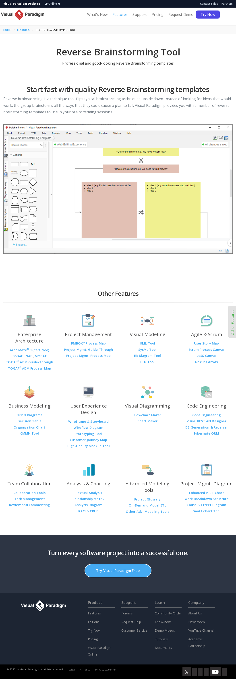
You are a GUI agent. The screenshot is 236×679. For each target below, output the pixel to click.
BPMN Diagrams (29, 415)
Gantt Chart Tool (207, 511)
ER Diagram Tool (147, 355)
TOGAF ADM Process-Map (29, 368)
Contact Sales (209, 4)
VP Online (52, 4)
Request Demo (180, 14)
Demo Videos (165, 630)
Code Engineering (206, 415)
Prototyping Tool (88, 434)
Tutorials (161, 639)
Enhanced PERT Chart (206, 493)
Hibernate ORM (206, 433)
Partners (227, 4)
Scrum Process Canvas (206, 349)
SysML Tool (147, 349)
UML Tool (147, 343)
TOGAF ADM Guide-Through (29, 362)
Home (7, 30)
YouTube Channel (201, 630)
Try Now (208, 14)
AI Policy (85, 669)
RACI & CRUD (88, 511)
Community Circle (168, 613)
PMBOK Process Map (88, 343)
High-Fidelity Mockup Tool (88, 446)
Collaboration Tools (30, 493)
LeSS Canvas (207, 355)
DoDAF (18, 356)
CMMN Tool (29, 433)
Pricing (158, 14)
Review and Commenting (29, 505)
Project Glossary (147, 499)
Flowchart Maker (147, 415)
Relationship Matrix (88, 499)
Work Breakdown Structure (206, 499)
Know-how (163, 622)
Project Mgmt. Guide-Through (88, 349)
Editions (93, 622)
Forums (127, 613)
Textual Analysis (88, 493)
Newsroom (196, 622)
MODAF (41, 356)
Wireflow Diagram (88, 427)
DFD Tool (147, 362)
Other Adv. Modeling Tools (147, 511)
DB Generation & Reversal (206, 427)
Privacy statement (106, 669)
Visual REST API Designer (206, 421)
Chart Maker (147, 421)
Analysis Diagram (89, 505)
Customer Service (134, 630)
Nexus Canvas (206, 362)
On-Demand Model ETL (147, 505)
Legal (71, 669)
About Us (195, 613)
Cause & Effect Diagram (206, 505)
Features (120, 14)
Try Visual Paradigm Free (118, 570)
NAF (29, 356)
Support (139, 14)
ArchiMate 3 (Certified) (29, 350)
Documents (163, 647)
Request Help (131, 622)
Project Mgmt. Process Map (88, 355)
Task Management (29, 499)
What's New (97, 14)
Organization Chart (29, 427)
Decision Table (29, 421)
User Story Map (206, 343)
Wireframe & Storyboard (88, 421)
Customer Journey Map (88, 440)
